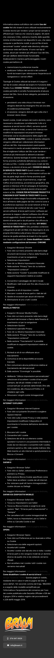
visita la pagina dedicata (36, 305)
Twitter (22, 578)
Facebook (14, 578)
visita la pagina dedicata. (37, 459)
